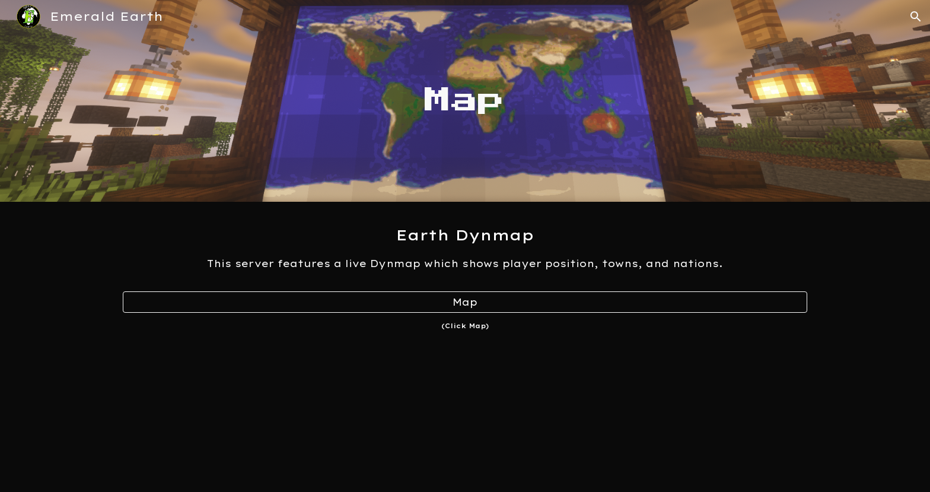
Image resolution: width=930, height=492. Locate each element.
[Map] (465, 302)
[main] (465, 101)
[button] (916, 16)
